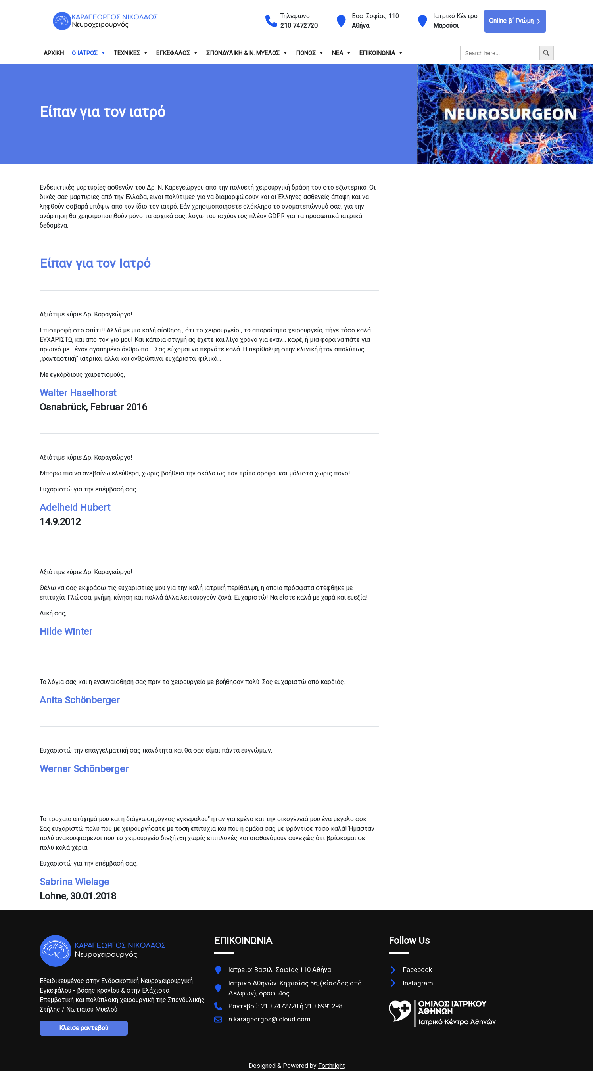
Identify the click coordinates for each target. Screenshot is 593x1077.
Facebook (417, 970)
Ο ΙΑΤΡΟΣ (89, 53)
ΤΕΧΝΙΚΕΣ (131, 53)
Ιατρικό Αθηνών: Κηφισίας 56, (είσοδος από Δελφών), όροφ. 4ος (295, 988)
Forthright (331, 1065)
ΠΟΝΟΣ (310, 53)
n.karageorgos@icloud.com (269, 1019)
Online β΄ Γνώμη (515, 21)
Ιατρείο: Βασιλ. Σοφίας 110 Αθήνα (279, 970)
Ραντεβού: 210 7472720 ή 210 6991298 (285, 1006)
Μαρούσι (446, 25)
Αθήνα (360, 25)
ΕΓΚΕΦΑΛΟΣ (177, 53)
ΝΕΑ (341, 53)
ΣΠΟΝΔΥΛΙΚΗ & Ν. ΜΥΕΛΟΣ (247, 53)
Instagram (418, 983)
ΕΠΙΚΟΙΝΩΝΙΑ (381, 53)
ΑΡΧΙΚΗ (54, 53)
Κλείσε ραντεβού (83, 1028)
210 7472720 (299, 25)
